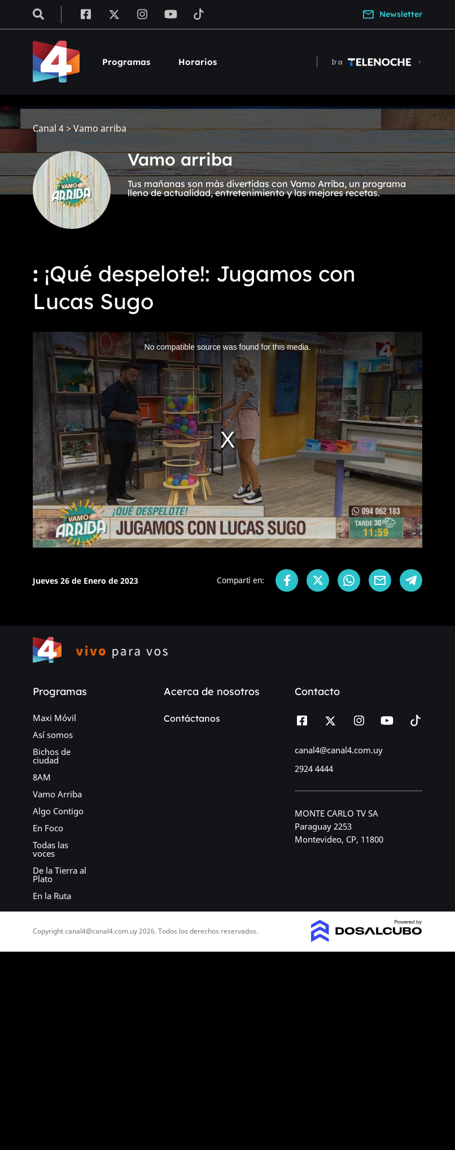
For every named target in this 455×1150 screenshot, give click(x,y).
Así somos (53, 734)
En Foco (48, 828)
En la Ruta (52, 895)
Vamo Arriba (57, 794)
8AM (42, 777)
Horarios (197, 62)
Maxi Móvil (54, 717)
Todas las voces (50, 849)
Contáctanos (192, 718)
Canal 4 (48, 128)
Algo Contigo (58, 811)
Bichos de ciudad (52, 756)
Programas (126, 62)
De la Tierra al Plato (59, 874)
